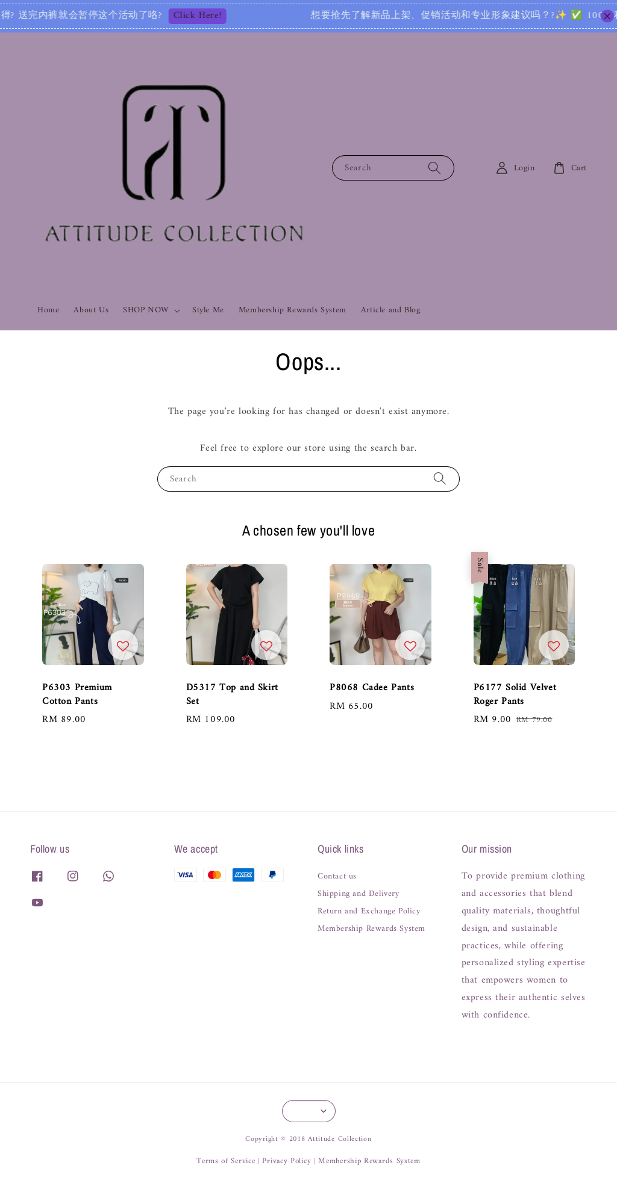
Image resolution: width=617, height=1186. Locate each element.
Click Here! (213, 16)
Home (48, 310)
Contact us (337, 877)
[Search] (434, 167)
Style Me (208, 310)
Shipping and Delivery (358, 894)
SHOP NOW (146, 310)
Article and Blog (391, 310)
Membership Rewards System (292, 310)
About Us (91, 310)
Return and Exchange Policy (369, 911)
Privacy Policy (286, 1161)
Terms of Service (225, 1161)
